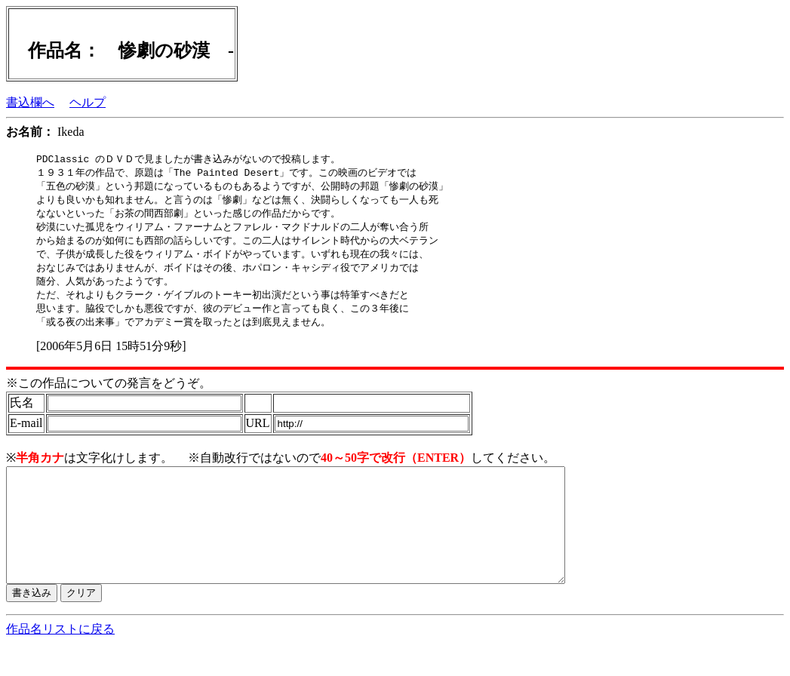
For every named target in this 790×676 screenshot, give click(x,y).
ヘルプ (87, 102)
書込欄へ (30, 102)
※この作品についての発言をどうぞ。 (108, 392)
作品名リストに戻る (60, 661)
